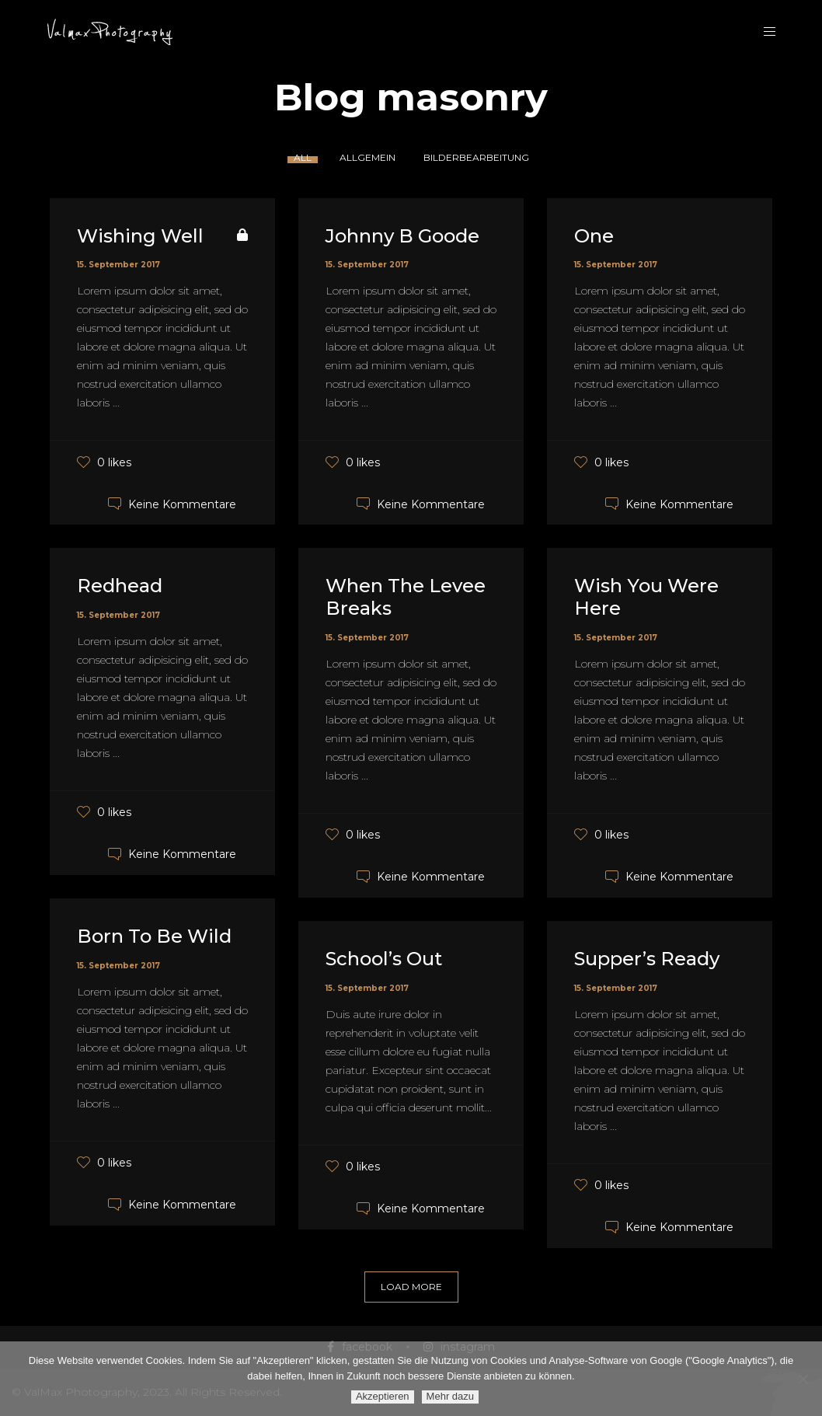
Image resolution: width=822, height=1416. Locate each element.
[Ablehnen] (802, 1378)
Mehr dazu (450, 1396)
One (594, 236)
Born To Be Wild (154, 936)
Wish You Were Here (646, 596)
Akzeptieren (382, 1396)
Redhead (119, 585)
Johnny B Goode (402, 236)
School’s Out (384, 958)
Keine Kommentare (182, 504)
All (303, 157)
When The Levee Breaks (406, 596)
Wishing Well (140, 236)
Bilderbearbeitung (476, 157)
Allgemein (367, 157)
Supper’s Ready (646, 958)
